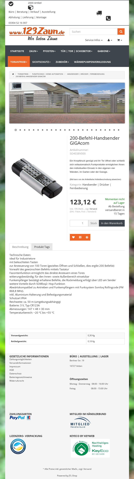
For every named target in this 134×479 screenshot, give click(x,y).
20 (101, 130)
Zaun (33, 51)
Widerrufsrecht (16, 380)
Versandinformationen (20, 362)
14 (74, 130)
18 (92, 130)
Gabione (104, 51)
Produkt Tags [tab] (42, 247)
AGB (11, 369)
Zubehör (62, 62)
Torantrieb (18, 62)
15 (78, 130)
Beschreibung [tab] (20, 247)
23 (114, 130)
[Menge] (79, 223)
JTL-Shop (73, 475)
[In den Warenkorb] (112, 223)
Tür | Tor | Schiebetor (76, 51)
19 (96, 130)
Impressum (14, 366)
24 (118, 130)
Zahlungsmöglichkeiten (20, 359)
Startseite (17, 51)
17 (87, 130)
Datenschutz (15, 373)
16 (83, 130)
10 (56, 130)
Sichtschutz (41, 62)
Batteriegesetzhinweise (20, 377)
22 (109, 130)
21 (105, 130)
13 (69, 130)
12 (65, 130)
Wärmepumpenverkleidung (92, 62)
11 (60, 130)
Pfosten (49, 51)
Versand (93, 208)
